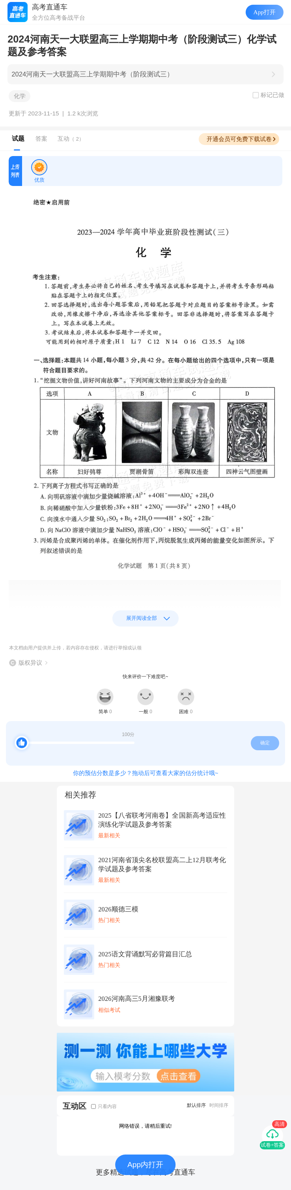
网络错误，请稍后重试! (145, 1126)
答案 (41, 138)
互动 (71, 138)
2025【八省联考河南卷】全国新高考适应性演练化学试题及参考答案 (162, 820)
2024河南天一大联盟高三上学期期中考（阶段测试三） (92, 74)
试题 (18, 138)
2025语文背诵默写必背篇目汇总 (145, 954)
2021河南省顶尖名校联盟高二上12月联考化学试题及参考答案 (162, 864)
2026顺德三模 (118, 909)
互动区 (74, 1105)
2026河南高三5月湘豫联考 (136, 998)
